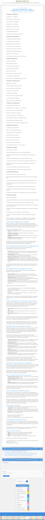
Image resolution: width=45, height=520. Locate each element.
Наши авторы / (32, 517)
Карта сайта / (37, 517)
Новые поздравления (7, 2)
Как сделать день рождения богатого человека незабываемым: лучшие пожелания (21, 453)
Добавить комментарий (17, 12)
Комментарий (5, 462)
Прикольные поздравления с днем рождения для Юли (15, 450)
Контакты (40, 517)
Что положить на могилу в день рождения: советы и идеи (16, 451)
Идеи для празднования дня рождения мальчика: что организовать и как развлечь (21, 454)
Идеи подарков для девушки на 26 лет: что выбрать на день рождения (18, 455)
